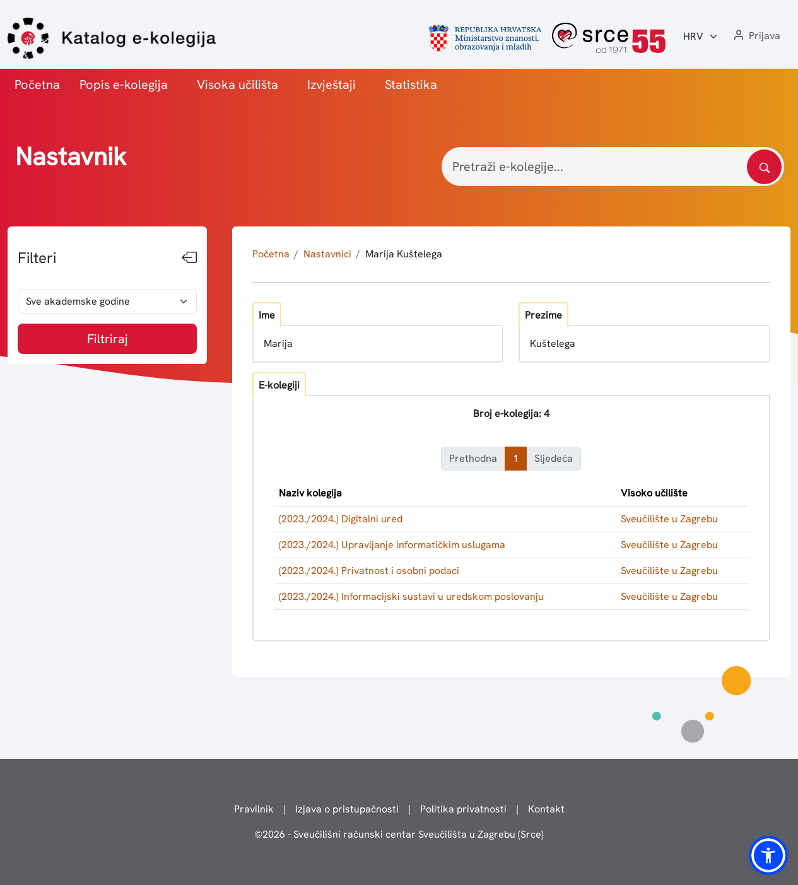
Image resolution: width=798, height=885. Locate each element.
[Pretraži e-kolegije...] (613, 166)
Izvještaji (331, 84)
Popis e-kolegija (123, 84)
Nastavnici (327, 254)
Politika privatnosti (463, 809)
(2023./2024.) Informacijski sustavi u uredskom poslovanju (411, 596)
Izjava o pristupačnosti (347, 809)
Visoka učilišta (237, 84)
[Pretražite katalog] (764, 166)
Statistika (411, 84)
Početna (37, 84)
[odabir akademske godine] (107, 302)
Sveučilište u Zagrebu (669, 518)
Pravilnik (254, 809)
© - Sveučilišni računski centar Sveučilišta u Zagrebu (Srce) (399, 834)
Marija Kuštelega (403, 254)
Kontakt (546, 809)
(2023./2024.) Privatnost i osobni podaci (369, 570)
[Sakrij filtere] (189, 258)
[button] (755, 36)
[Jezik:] (701, 36)
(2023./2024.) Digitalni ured (340, 518)
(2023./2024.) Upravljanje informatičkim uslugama (392, 544)
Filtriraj (107, 339)
